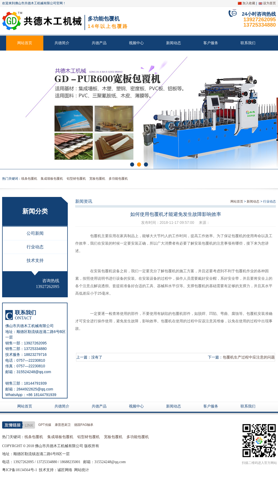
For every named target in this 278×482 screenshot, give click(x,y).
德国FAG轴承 (83, 425)
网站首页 (24, 43)
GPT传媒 (44, 425)
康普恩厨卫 (63, 425)
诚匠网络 (64, 470)
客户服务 (210, 43)
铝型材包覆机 (76, 178)
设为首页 (269, 3)
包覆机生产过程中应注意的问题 (249, 357)
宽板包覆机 (97, 178)
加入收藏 (248, 3)
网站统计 (81, 470)
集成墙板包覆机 (52, 178)
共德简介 (61, 43)
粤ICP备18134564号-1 (19, 470)
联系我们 (248, 43)
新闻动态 (173, 43)
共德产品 (99, 43)
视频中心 (136, 43)
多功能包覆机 (118, 178)
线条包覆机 (29, 178)
